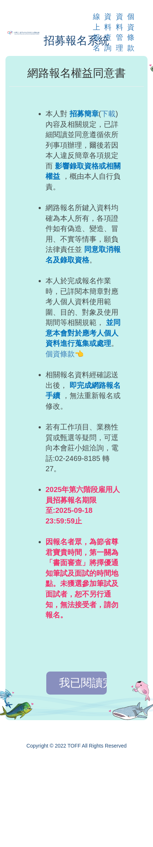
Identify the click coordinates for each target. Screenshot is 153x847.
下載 (108, 114)
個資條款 (60, 354)
